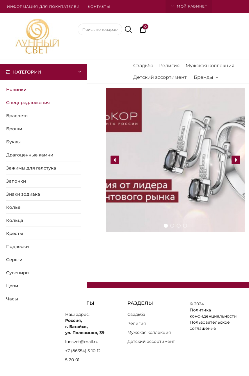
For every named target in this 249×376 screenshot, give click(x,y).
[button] (115, 160)
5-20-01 (72, 359)
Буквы (13, 142)
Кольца (14, 220)
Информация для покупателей (43, 6)
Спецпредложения (28, 102)
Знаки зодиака (23, 194)
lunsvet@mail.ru (81, 341)
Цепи (12, 285)
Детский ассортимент (160, 77)
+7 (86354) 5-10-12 (83, 350)
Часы (12, 299)
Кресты (14, 233)
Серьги (14, 259)
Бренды (206, 77)
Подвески (17, 246)
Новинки (16, 89)
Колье (13, 207)
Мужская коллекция (210, 65)
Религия (169, 65)
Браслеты (17, 115)
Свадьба (143, 65)
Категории (27, 72)
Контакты (99, 6)
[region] (175, 160)
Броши (14, 128)
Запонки (16, 181)
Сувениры (17, 272)
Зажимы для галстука (31, 168)
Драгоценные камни (29, 155)
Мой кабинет (192, 6)
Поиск (127, 29)
